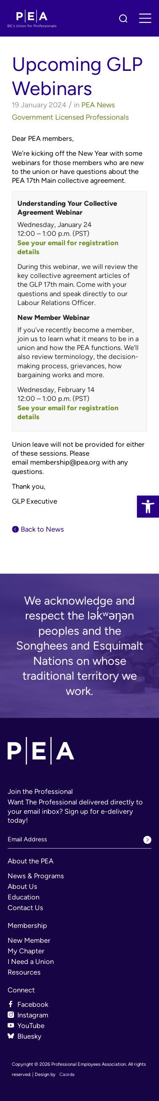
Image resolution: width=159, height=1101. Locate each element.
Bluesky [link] (29, 1036)
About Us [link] (22, 886)
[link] (148, 507)
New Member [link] (29, 940)
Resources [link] (24, 972)
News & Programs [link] (36, 875)
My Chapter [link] (26, 951)
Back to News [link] (42, 529)
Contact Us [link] (25, 907)
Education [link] (23, 897)
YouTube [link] (31, 1025)
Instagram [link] (32, 1015)
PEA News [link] (98, 105)
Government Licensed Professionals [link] (70, 117)
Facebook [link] (32, 1004)
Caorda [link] (67, 1074)
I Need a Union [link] (31, 961)
